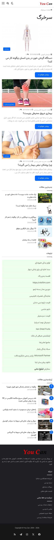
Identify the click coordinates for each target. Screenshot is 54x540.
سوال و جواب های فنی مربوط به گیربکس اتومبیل (21, 434)
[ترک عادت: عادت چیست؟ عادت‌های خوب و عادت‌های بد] (45, 198)
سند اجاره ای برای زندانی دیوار (39, 269)
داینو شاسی (45, 309)
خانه (49, 10)
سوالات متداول (47, 487)
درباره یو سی (48, 483)
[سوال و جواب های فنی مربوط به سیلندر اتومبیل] (45, 424)
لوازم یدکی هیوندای (42, 263)
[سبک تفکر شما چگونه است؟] (45, 209)
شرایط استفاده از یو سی (44, 517)
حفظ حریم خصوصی (45, 513)
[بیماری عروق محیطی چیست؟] (27, 93)
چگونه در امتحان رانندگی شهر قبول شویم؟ (21, 387)
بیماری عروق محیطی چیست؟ (37, 113)
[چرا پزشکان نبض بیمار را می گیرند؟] (27, 145)
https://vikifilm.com (41, 282)
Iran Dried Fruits (43, 329)
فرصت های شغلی (46, 491)
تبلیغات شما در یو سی (45, 505)
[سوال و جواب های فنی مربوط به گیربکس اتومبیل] (45, 436)
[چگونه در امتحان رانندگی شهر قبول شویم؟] (45, 390)
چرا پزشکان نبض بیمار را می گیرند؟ (35, 165)
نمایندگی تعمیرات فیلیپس (40, 296)
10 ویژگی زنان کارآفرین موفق (26, 228)
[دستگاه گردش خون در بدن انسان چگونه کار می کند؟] (27, 38)
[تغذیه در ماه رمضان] (45, 243)
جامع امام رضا (44, 342)
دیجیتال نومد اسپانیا (42, 322)
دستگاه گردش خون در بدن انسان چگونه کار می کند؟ (29, 60)
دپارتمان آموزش (45, 54)
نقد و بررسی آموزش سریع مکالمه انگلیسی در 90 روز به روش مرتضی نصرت (19, 399)
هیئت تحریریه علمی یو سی (42, 110)
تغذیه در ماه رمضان (29, 240)
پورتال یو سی (46, 458)
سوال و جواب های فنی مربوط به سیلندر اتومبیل (19, 421)
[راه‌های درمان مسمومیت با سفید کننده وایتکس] (45, 413)
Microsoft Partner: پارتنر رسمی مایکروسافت (32, 355)
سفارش (42, 369)
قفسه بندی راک (44, 276)
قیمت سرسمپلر (44, 316)
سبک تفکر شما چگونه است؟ (26, 206)
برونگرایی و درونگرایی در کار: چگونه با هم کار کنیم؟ (20, 218)
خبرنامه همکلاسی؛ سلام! (44, 478)
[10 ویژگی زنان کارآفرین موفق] (45, 232)
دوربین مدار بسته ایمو (41, 289)
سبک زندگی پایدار (43, 349)
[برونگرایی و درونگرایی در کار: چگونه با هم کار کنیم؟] (45, 221)
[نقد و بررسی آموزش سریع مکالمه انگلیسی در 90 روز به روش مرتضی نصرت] (45, 402)
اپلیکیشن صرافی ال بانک (40, 336)
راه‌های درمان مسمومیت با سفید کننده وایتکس (19, 409)
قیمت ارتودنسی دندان (41, 302)
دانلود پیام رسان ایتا (42, 362)
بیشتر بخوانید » (43, 74)
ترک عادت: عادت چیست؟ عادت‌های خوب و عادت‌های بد (20, 196)
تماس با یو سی (47, 509)
